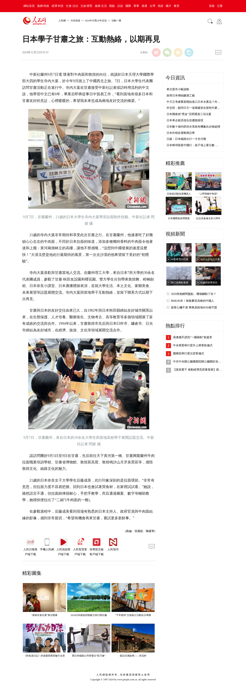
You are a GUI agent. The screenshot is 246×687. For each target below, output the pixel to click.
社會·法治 (72, 5)
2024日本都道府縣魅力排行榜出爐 (89, 615)
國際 (128, 5)
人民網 (62, 20)
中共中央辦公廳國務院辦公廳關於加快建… (200, 361)
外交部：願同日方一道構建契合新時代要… (193, 107)
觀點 (112, 5)
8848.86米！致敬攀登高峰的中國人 (192, 300)
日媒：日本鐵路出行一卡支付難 (186, 138)
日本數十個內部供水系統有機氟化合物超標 (193, 126)
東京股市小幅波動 (178, 89)
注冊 (220, 5)
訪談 (120, 5)
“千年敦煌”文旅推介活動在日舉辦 (133, 615)
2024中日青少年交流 (96, 20)
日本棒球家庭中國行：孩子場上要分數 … (192, 145)
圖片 (168, 5)
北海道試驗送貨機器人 (179, 193)
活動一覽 (116, 20)
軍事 (136, 5)
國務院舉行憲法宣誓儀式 (188, 353)
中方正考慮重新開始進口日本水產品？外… (193, 101)
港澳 (144, 5)
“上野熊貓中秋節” (208, 193)
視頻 (160, 5)
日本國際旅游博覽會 (179, 218)
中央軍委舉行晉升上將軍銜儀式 (193, 345)
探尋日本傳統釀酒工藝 (181, 95)
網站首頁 (29, 5)
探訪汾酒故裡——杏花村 (133, 655)
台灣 (152, 5)
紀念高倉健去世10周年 (208, 218)
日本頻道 (75, 20)
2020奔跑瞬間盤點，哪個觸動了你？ (193, 293)
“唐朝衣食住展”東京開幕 (44, 615)
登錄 (212, 5)
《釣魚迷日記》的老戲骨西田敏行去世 (44, 655)
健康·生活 (101, 5)
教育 (176, 5)
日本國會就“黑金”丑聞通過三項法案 (189, 114)
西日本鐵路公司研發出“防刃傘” (89, 655)
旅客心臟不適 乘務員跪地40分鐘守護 (194, 307)
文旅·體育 (86, 5)
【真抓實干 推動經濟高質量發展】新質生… (200, 369)
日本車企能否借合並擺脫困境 (185, 120)
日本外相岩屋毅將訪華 (181, 132)
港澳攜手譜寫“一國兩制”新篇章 (192, 337)
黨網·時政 (43, 5)
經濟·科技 (58, 5)
